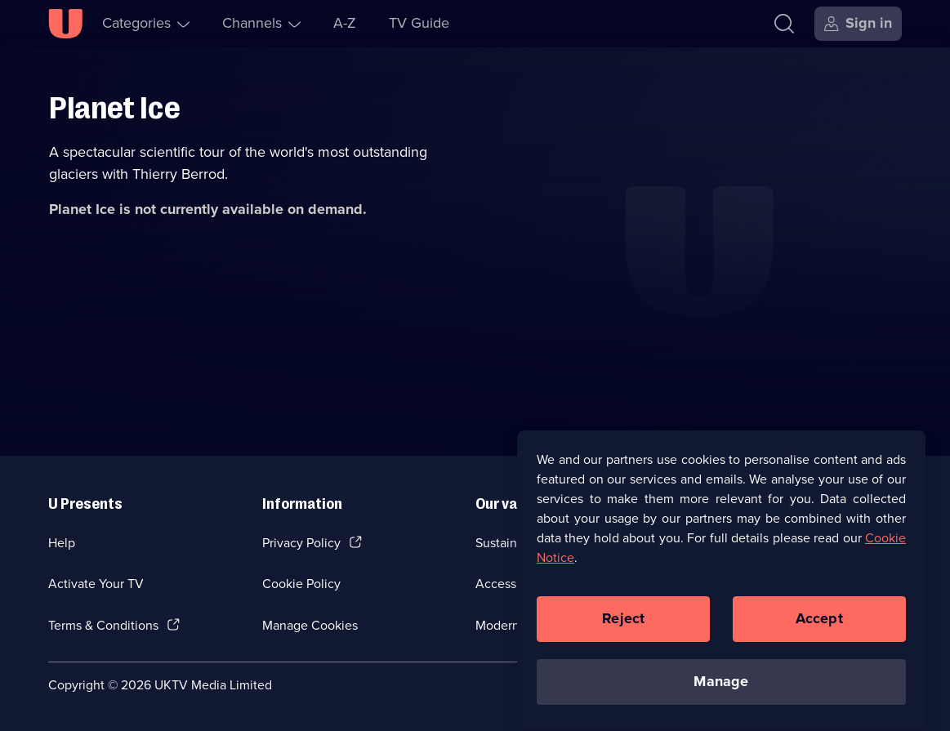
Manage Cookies (310, 625)
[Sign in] (858, 24)
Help (61, 542)
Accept (819, 625)
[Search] (787, 24)
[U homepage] (65, 24)
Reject (623, 625)
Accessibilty (509, 583)
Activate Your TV (96, 583)
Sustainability (513, 542)
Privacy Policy (301, 542)
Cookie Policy (301, 583)
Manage (721, 688)
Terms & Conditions (103, 625)
